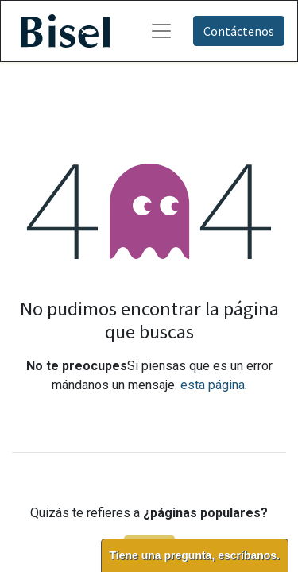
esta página (212, 384)
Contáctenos (238, 31)
